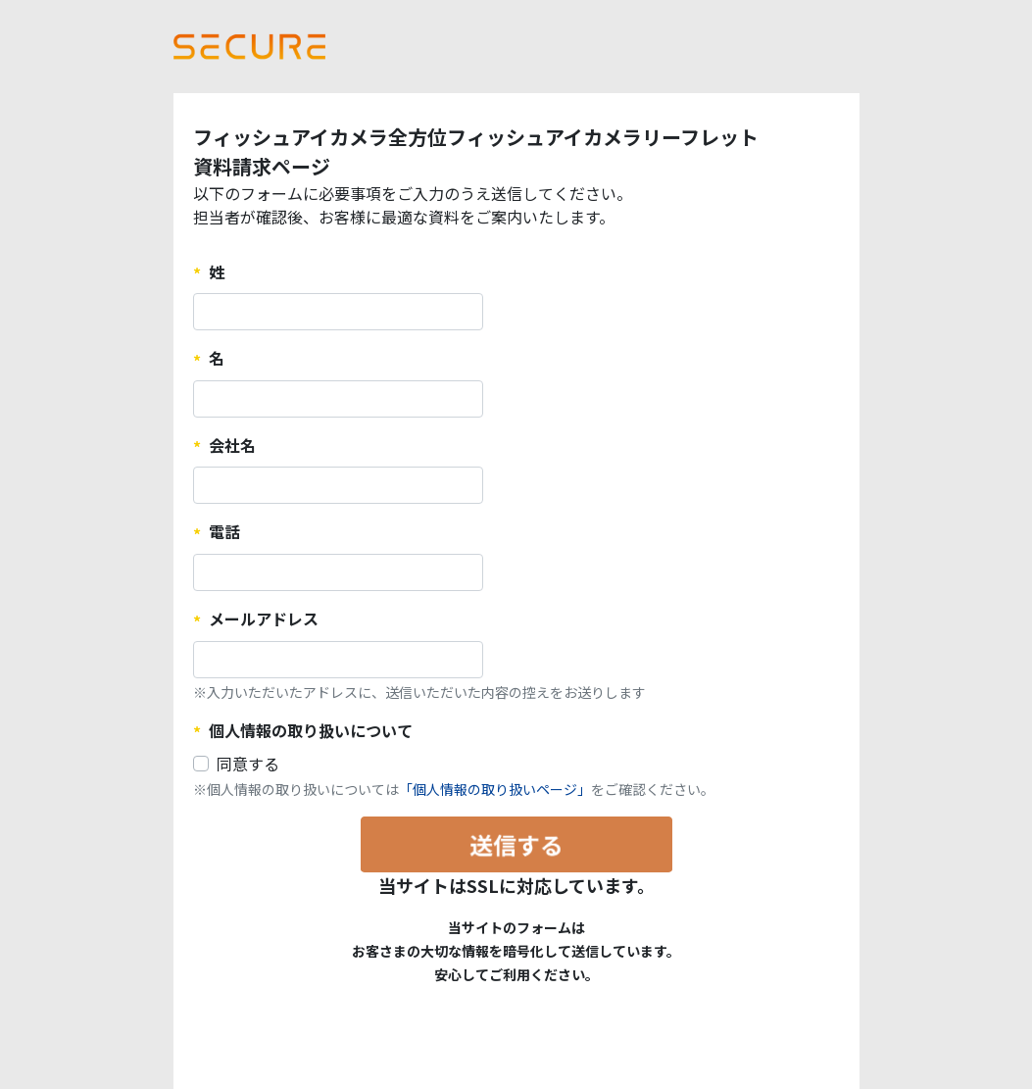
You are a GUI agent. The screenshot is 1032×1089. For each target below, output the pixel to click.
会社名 (232, 445)
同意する (248, 763)
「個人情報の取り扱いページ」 (495, 789)
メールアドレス (264, 618)
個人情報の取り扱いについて (311, 730)
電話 (224, 531)
